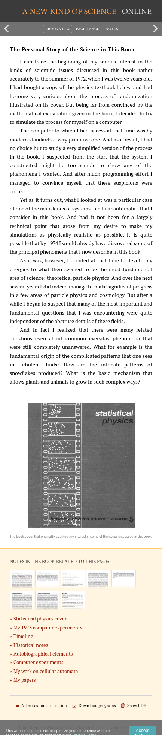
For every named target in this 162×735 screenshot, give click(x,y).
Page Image (88, 28)
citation (114, 727)
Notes (112, 28)
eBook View (58, 28)
